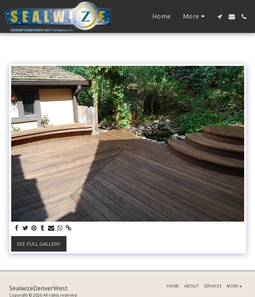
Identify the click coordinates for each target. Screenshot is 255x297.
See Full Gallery (39, 243)
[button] (219, 16)
